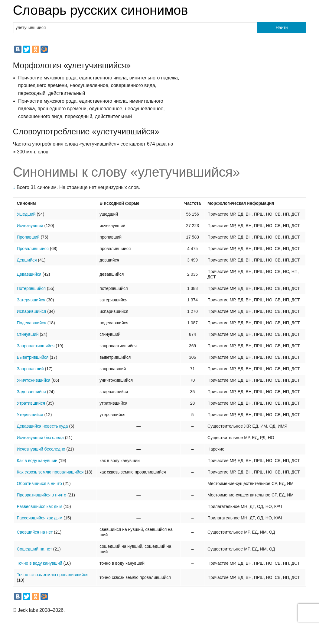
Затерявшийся (31, 299)
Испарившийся (31, 311)
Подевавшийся (31, 322)
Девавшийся (29, 274)
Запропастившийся (36, 345)
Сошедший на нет (34, 549)
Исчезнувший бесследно (41, 449)
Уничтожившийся (33, 380)
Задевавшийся (31, 391)
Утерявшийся (30, 414)
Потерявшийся (31, 288)
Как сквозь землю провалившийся (50, 472)
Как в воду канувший (37, 460)
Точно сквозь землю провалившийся (53, 574)
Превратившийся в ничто (42, 495)
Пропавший (28, 237)
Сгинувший (28, 334)
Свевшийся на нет (35, 532)
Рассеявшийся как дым (40, 517)
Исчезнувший (30, 225)
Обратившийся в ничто (39, 483)
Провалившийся (33, 248)
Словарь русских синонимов (100, 10)
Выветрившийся (33, 357)
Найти (282, 27)
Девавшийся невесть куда (42, 426)
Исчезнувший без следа (40, 437)
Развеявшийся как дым (39, 506)
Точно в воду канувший (39, 563)
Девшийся (27, 260)
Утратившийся (31, 403)
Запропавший (30, 368)
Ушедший (26, 214)
